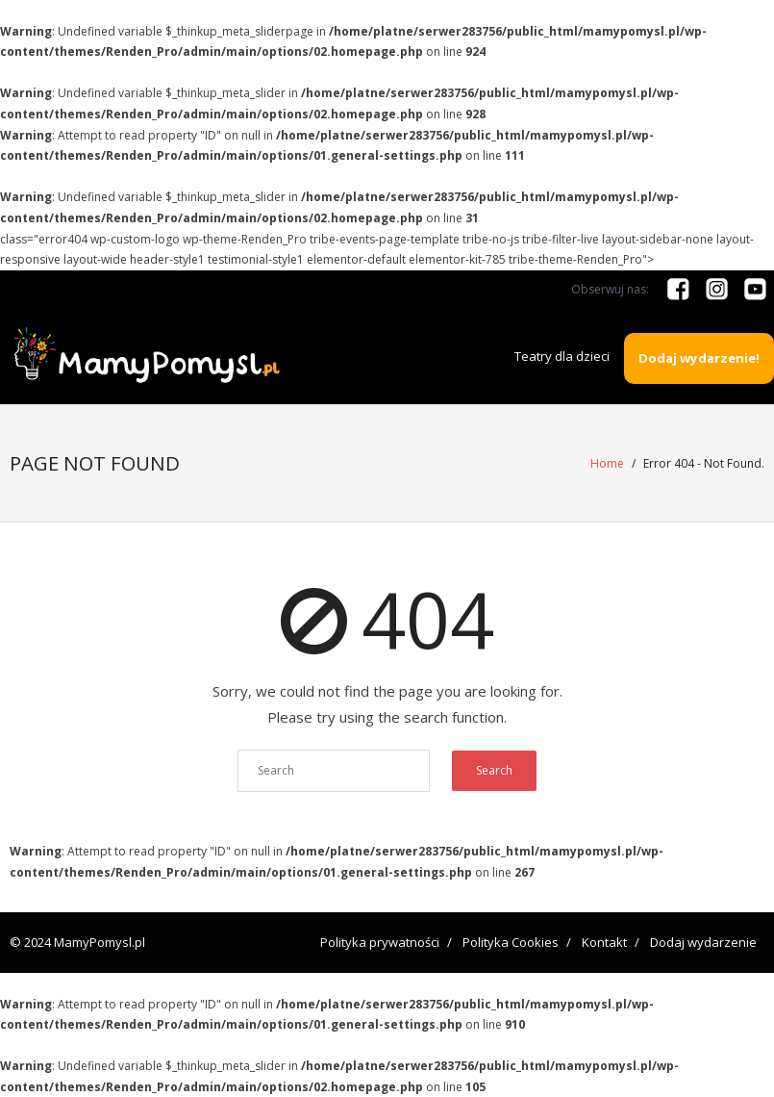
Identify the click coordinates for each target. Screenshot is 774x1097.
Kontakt (604, 941)
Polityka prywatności (379, 941)
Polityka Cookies (510, 941)
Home (607, 463)
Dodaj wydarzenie (703, 941)
